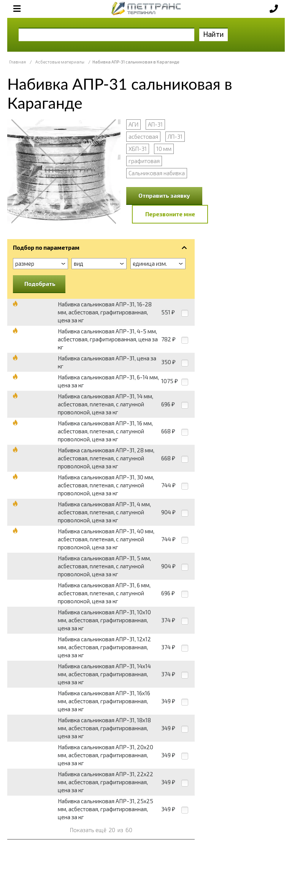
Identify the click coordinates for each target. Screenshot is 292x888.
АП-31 (155, 124)
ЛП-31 (175, 136)
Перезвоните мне (170, 214)
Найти (213, 34)
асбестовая (143, 136)
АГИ (133, 124)
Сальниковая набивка (157, 173)
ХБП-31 (138, 148)
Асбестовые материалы (59, 61)
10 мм (163, 148)
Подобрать (40, 283)
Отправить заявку (164, 195)
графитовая (144, 160)
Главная (17, 61)
